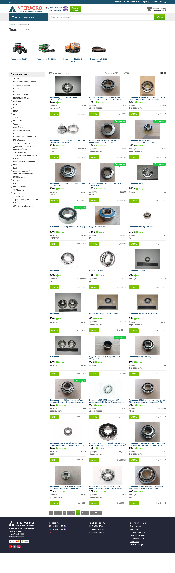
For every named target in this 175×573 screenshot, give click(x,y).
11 (100, 533)
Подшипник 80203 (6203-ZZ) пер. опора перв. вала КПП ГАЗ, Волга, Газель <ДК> (66, 506)
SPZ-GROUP (16, 121)
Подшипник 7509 (57, 279)
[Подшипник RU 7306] (147, 177)
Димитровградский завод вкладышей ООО (23, 148)
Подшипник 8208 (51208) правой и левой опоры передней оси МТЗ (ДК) (106, 144)
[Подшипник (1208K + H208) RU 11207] (147, 222)
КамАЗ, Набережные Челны (23, 161)
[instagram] (19, 567)
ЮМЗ (14, 203)
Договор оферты (137, 559)
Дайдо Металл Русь (20, 143)
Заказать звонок (56, 553)
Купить (55, 115)
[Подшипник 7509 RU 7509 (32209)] (68, 267)
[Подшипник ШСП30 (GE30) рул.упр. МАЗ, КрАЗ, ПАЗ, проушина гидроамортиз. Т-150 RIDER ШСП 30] (67, 448)
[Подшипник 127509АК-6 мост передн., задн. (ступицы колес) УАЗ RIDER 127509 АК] (67, 132)
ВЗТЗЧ (14, 134)
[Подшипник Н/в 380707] (68, 313)
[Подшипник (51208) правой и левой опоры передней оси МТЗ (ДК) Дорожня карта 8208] (107, 132)
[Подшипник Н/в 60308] (68, 358)
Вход (163, 2)
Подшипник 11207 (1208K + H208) (143, 234)
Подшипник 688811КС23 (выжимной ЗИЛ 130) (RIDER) (106, 189)
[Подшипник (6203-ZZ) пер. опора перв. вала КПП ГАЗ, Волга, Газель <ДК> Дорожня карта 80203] (68, 494)
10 (95, 533)
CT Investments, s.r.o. (20, 85)
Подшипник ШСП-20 (138, 279)
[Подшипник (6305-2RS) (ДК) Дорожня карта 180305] (108, 313)
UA (11, 2)
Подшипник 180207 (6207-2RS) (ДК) (144, 324)
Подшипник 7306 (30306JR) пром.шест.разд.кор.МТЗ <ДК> (142, 144)
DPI (13, 92)
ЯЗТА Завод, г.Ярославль (22, 206)
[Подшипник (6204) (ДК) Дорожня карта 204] (147, 358)
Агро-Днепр (17, 127)
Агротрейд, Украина (20, 130)
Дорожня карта (18, 152)
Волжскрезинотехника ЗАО (23, 137)
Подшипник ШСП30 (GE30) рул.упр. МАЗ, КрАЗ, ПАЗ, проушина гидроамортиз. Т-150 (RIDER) (67, 461)
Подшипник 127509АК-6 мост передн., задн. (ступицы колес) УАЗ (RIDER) (66, 144)
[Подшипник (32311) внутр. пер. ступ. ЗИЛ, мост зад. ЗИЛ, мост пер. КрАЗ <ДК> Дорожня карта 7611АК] (147, 448)
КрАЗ (14, 168)
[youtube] (11, 567)
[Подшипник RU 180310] (108, 222)
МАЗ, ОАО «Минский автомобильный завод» (22, 172)
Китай (14, 165)
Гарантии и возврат (138, 555)
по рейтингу (68, 73)
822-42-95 (54, 7)
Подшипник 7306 (137, 188)
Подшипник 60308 (57, 370)
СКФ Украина (17, 190)
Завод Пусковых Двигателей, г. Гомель (25, 157)
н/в (13, 183)
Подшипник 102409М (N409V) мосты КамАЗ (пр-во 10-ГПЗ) (68, 189)
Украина (15, 193)
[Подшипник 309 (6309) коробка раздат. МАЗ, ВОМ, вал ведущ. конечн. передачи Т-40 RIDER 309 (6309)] (147, 403)
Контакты (154, 2)
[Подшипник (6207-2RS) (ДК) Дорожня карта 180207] (147, 313)
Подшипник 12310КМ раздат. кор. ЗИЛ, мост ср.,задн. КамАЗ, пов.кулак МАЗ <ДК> (147, 99)
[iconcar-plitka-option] (161, 73)
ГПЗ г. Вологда (18, 140)
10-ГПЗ (15, 79)
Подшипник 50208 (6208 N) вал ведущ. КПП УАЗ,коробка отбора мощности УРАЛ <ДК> (107, 99)
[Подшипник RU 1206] (107, 267)
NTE (13, 108)
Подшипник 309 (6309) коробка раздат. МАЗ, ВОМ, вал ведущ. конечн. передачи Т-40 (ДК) (106, 461)
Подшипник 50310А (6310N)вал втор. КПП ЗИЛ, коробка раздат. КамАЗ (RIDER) (146, 506)
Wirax (14, 124)
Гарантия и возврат (139, 2)
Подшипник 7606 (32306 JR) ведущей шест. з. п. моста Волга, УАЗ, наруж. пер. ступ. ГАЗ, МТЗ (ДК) (66, 416)
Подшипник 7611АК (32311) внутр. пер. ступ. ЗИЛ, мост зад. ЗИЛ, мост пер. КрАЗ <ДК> (146, 461)
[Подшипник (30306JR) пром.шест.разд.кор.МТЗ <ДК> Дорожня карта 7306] (147, 132)
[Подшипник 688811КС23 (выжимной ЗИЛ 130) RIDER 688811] (107, 177)
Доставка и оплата (121, 2)
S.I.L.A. (14, 117)
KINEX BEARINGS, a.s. (20, 98)
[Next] (105, 532)
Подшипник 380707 (58, 324)
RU (13, 114)
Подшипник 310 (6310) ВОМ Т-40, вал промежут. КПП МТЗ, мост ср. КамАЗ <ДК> (107, 506)
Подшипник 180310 (98, 234)
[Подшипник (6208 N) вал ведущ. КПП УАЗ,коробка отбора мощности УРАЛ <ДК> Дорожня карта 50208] (107, 86)
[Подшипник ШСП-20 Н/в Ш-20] (147, 267)
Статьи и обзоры (136, 565)
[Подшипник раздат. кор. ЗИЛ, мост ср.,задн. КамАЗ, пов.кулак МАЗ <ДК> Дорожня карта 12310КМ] (147, 86)
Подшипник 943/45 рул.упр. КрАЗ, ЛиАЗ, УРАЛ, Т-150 (106, 370)
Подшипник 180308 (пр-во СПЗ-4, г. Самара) (68, 234)
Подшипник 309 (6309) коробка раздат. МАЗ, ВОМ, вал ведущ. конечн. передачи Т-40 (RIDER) (146, 416)
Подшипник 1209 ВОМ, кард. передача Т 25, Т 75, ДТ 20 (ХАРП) (66, 99)
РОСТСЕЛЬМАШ (18, 187)
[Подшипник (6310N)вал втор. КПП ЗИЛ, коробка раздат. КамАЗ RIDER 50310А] (147, 494)
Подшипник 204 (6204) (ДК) (141, 370)
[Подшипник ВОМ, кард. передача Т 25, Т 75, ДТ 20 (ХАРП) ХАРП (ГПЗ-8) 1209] (68, 86)
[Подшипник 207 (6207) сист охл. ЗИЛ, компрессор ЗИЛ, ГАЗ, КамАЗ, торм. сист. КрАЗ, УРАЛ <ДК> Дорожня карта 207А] (107, 403)
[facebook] (15, 567)
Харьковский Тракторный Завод (25, 200)
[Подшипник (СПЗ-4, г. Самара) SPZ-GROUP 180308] (68, 222)
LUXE (14, 104)
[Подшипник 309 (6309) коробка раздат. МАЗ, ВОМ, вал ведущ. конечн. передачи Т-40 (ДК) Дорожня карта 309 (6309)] (107, 448)
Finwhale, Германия (20, 95)
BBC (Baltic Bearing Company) (23, 82)
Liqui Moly (16, 101)
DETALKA (16, 88)
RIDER (14, 111)
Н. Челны (15, 180)
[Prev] (51, 532)
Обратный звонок (75, 9)
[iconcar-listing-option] (164, 73)
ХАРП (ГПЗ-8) (17, 196)
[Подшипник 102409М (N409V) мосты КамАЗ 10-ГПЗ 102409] (68, 177)
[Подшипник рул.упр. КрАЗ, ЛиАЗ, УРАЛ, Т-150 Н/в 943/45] (108, 358)
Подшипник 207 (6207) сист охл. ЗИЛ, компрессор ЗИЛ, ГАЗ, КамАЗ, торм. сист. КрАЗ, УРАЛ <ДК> (106, 416)
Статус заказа (135, 546)
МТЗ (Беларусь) (18, 177)
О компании (134, 562)
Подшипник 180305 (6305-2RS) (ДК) (104, 324)
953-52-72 (54, 10)
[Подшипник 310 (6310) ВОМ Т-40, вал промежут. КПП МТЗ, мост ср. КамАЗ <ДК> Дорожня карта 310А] (107, 494)
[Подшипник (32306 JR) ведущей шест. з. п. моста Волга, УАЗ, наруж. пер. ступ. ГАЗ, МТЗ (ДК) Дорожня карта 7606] (68, 403)
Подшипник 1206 (97, 279)
